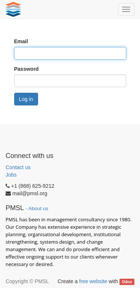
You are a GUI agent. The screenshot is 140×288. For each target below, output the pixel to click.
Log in (26, 99)
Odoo (127, 281)
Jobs (11, 175)
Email (21, 41)
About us (38, 208)
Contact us (18, 167)
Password (26, 69)
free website (93, 281)
